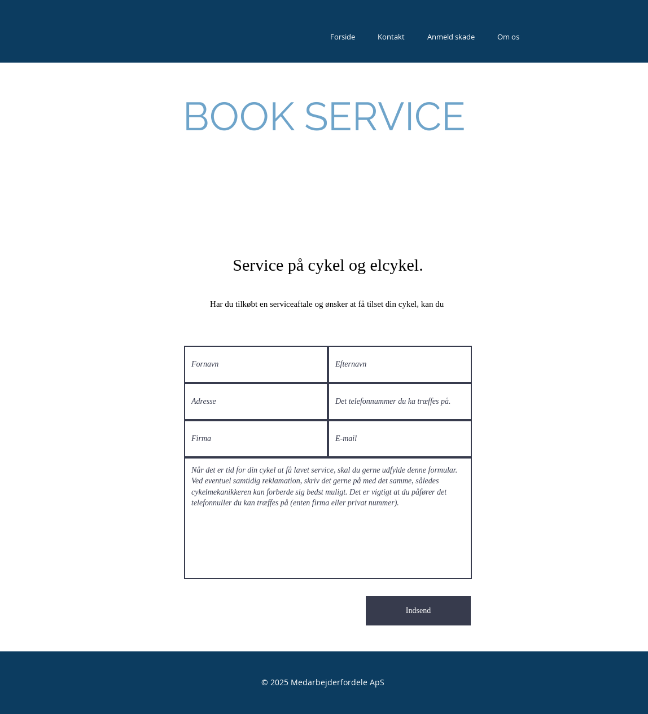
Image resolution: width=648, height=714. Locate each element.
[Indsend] (418, 610)
